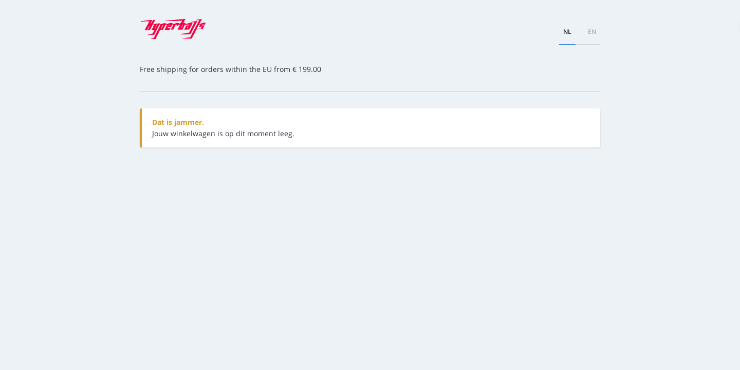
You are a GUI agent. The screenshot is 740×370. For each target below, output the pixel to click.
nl (567, 31)
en (592, 31)
